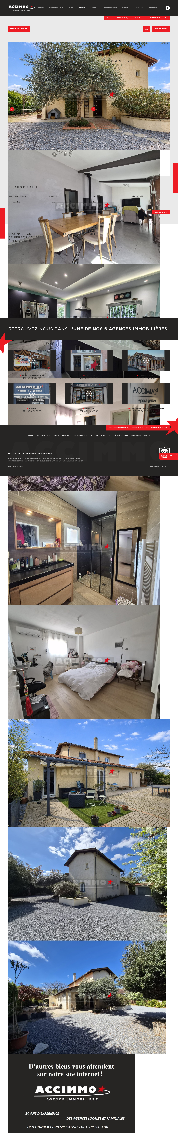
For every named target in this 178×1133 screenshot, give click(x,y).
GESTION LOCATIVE (81, 435)
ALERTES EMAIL (154, 8)
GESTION (93, 8)
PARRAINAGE (126, 8)
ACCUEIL (41, 8)
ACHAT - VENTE (30, 458)
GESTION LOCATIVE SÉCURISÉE (69, 458)
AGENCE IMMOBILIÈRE (15, 458)
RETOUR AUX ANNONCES (19, 29)
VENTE (70, 8)
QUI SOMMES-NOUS (56, 8)
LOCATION (82, 8)
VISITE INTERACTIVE (109, 8)
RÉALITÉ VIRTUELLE (121, 435)
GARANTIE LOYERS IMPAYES (101, 435)
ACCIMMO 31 (27, 453)
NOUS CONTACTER (161, 29)
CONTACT (139, 8)
